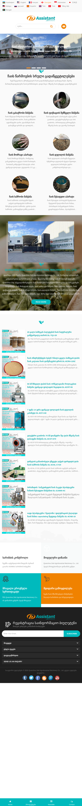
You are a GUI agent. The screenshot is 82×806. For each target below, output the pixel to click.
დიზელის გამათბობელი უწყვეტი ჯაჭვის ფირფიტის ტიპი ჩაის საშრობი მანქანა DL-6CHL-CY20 (53, 463)
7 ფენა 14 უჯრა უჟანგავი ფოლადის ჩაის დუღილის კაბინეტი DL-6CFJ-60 (50, 411)
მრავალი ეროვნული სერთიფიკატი (14, 590)
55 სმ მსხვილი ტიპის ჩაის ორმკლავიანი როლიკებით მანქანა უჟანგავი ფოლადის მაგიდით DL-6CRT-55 (51, 385)
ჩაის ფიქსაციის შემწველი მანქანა (61, 113)
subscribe (72, 634)
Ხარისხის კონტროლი (15, 557)
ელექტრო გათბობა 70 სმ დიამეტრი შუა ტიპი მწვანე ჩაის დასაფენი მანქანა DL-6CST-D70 (53, 437)
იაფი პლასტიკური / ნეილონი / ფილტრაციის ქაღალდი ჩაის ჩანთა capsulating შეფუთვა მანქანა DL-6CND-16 (52, 515)
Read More (41, 302)
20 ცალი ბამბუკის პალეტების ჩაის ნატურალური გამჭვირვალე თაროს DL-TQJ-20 (49, 333)
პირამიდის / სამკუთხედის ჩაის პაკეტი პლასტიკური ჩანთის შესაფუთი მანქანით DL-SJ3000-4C (50, 489)
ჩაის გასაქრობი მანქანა (20, 113)
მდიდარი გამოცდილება (58, 588)
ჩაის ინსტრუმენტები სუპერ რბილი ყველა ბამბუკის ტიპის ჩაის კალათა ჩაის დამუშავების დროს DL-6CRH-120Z (53, 359)
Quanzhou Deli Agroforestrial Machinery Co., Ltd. (41, 269)
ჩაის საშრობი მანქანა (20, 196)
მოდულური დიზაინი (55, 557)
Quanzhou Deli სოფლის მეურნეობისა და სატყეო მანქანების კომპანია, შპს (41, 51)
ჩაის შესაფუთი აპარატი (61, 196)
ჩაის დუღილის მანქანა (61, 155)
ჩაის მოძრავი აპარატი (20, 155)
